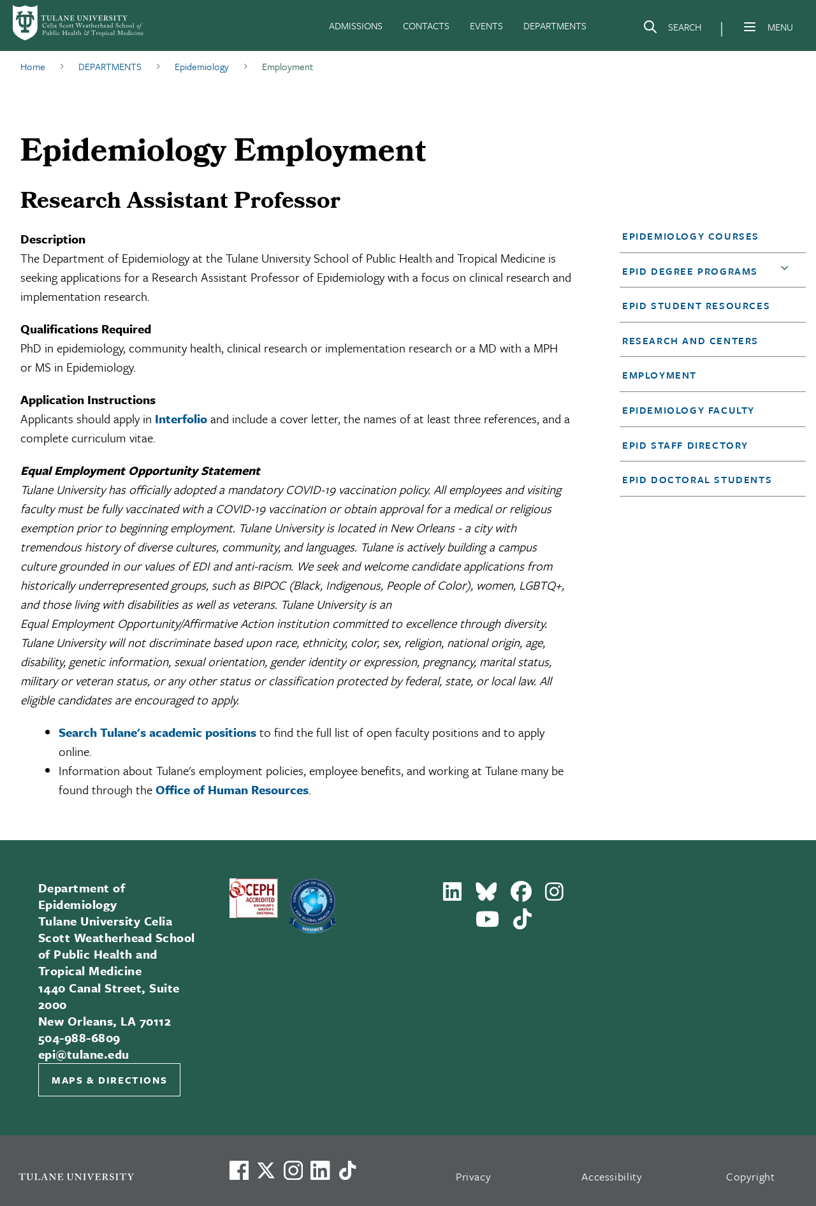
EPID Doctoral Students (697, 479)
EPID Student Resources (696, 305)
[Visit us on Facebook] (239, 1170)
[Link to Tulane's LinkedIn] (320, 1170)
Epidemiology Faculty (688, 410)
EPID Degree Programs (690, 271)
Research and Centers (690, 340)
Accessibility (612, 1176)
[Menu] (749, 26)
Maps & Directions (109, 1080)
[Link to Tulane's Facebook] (293, 1170)
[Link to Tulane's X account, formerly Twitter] (265, 1170)
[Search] (672, 29)
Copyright (750, 1176)
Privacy (474, 1176)
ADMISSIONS (355, 25)
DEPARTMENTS (554, 25)
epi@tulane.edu (83, 1054)
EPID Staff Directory (685, 445)
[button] (705, 236)
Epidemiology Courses (690, 236)
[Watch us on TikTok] (347, 1170)
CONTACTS (426, 25)
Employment (659, 375)
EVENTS (486, 25)
